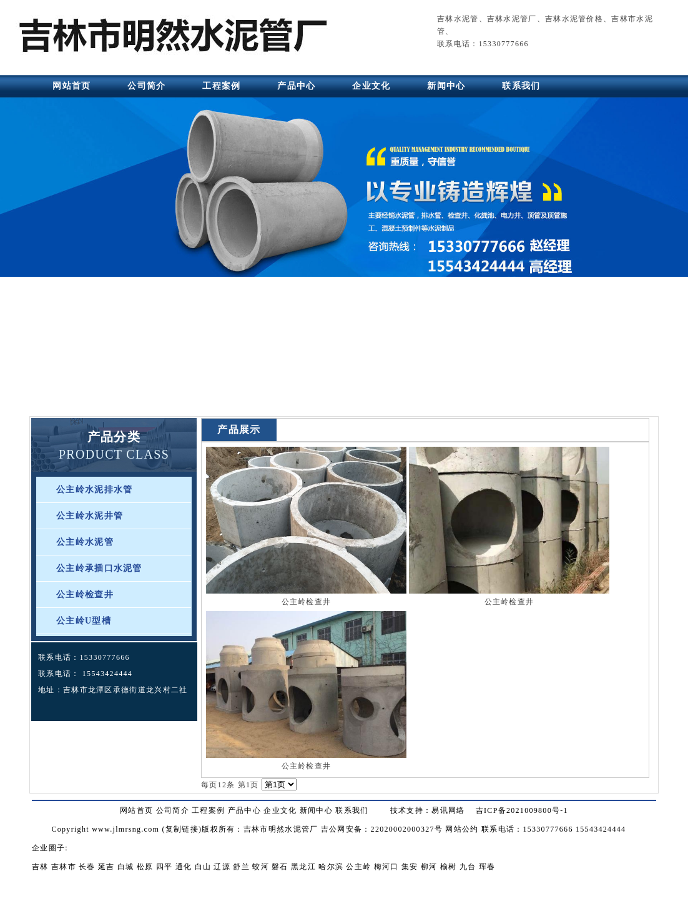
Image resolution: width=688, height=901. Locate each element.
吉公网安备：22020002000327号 (382, 829)
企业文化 (371, 86)
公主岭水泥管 (85, 542)
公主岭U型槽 (83, 620)
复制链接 (182, 829)
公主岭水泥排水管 (94, 489)
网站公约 (461, 829)
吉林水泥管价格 (574, 18)
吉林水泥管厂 (512, 18)
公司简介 (146, 86)
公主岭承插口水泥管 (99, 568)
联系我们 (521, 86)
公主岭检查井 (85, 594)
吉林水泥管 (458, 18)
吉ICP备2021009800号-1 (522, 810)
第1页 (248, 784)
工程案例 (221, 86)
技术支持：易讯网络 (427, 810)
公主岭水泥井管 (89, 515)
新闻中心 (446, 86)
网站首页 (71, 86)
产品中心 (296, 86)
